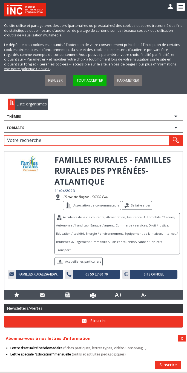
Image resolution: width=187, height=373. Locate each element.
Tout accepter (90, 80)
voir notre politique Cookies (27, 69)
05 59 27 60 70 (96, 274)
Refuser (55, 80)
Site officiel (154, 274)
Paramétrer (128, 80)
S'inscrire (98, 320)
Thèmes (14, 116)
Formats (15, 127)
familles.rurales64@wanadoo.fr (39, 274)
